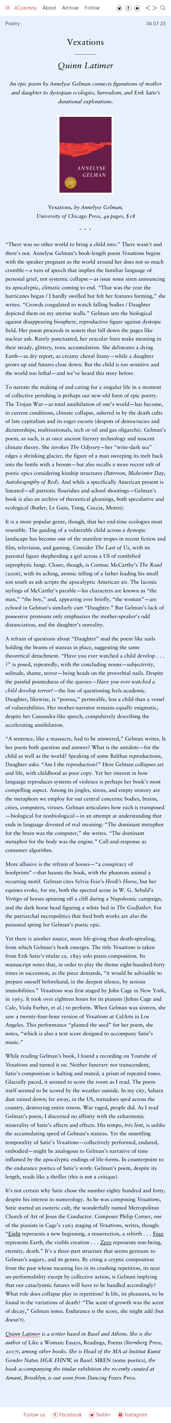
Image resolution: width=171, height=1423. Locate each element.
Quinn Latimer (22, 1334)
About (49, 8)
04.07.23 (156, 24)
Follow (92, 8)
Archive (70, 8)
